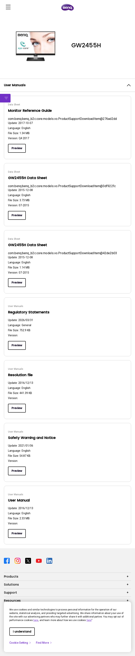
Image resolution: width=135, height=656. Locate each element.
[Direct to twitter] (29, 560)
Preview (17, 148)
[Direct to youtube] (40, 560)
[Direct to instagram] (18, 560)
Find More (44, 642)
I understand (22, 632)
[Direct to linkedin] (49, 560)
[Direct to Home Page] (67, 7)
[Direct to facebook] (8, 560)
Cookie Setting (20, 642)
